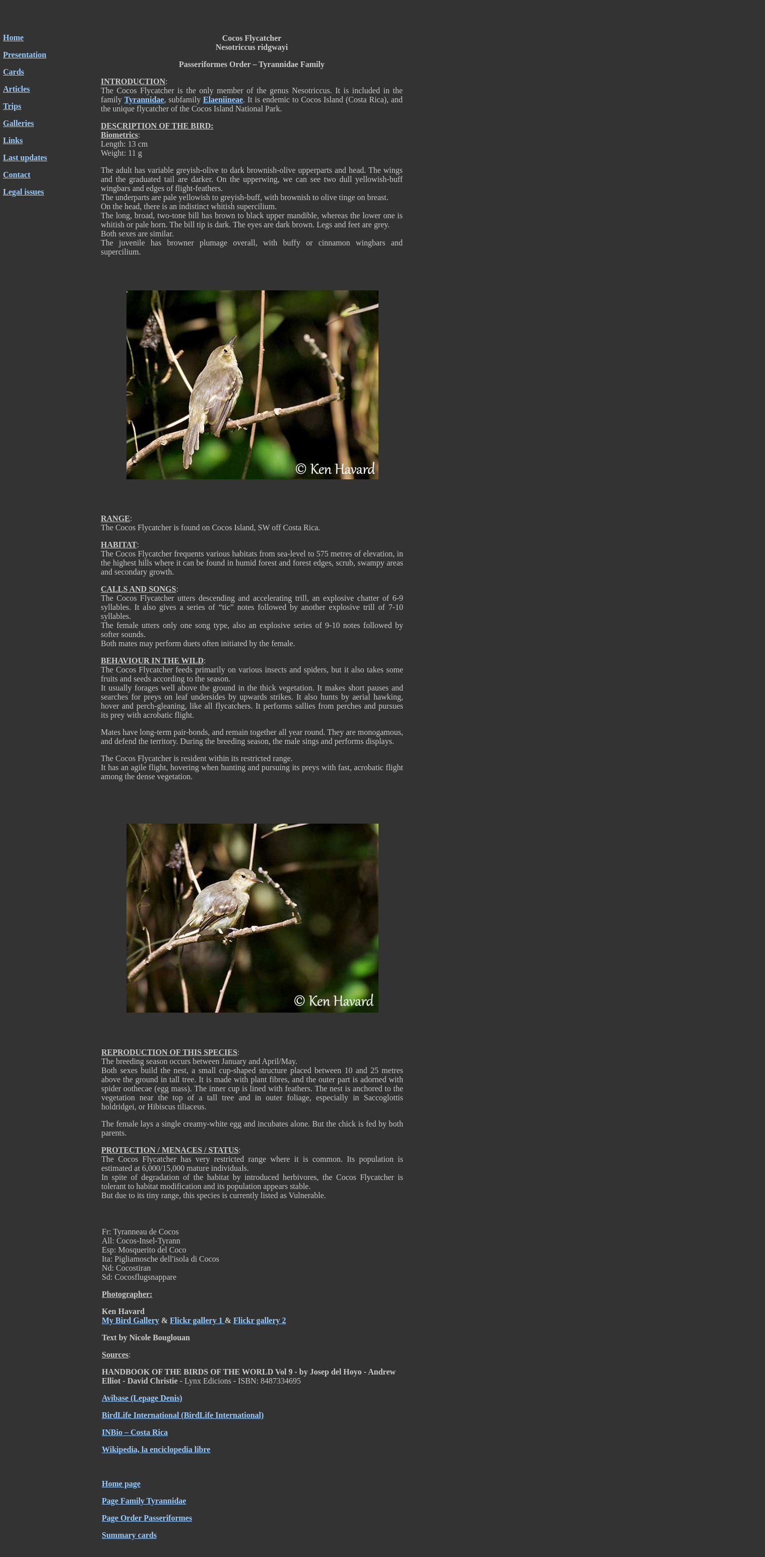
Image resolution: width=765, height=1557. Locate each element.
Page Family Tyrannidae (144, 1501)
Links (13, 140)
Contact (16, 174)
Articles (16, 89)
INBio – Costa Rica (135, 1432)
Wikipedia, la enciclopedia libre (156, 1449)
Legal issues (23, 192)
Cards (13, 72)
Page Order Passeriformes (147, 1518)
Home (13, 37)
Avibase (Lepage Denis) (142, 1398)
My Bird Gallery (130, 1320)
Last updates (25, 157)
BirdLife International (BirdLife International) (183, 1415)
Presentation (24, 54)
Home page (121, 1483)
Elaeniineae (223, 99)
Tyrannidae (144, 99)
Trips (12, 106)
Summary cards (129, 1535)
